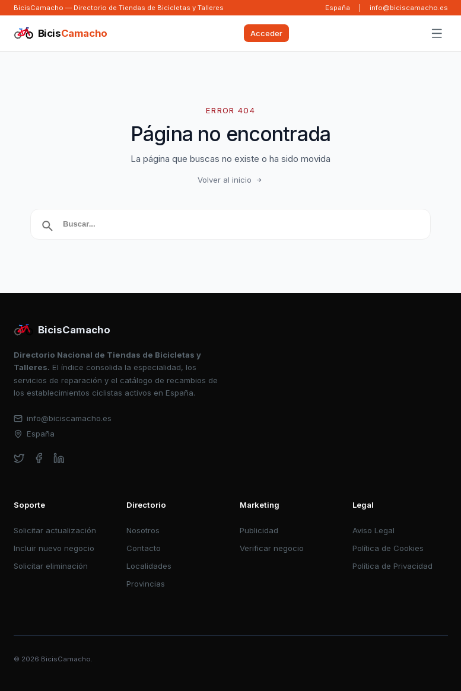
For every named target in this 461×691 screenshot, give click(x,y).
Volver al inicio (231, 179)
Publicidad (259, 530)
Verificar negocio (272, 548)
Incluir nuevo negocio (54, 548)
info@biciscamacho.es (409, 8)
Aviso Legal (373, 530)
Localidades (148, 566)
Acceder (266, 33)
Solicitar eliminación (51, 566)
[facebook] (38, 458)
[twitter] (19, 458)
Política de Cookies (388, 548)
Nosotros (143, 530)
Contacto (143, 548)
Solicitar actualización (55, 530)
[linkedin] (59, 458)
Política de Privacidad (392, 566)
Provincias (145, 583)
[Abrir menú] (436, 34)
